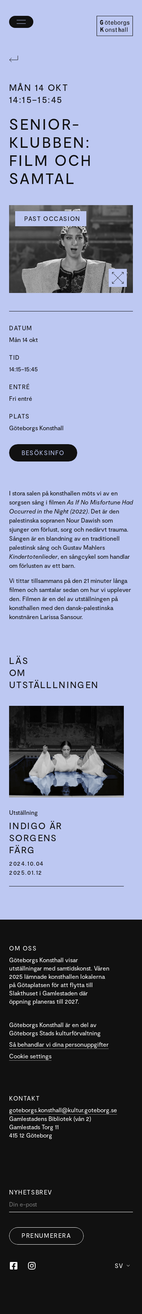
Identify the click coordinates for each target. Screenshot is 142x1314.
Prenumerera (46, 1235)
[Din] (71, 1206)
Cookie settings (30, 1055)
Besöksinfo (43, 452)
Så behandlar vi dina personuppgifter (59, 1044)
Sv (122, 1265)
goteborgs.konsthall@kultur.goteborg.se (63, 1109)
